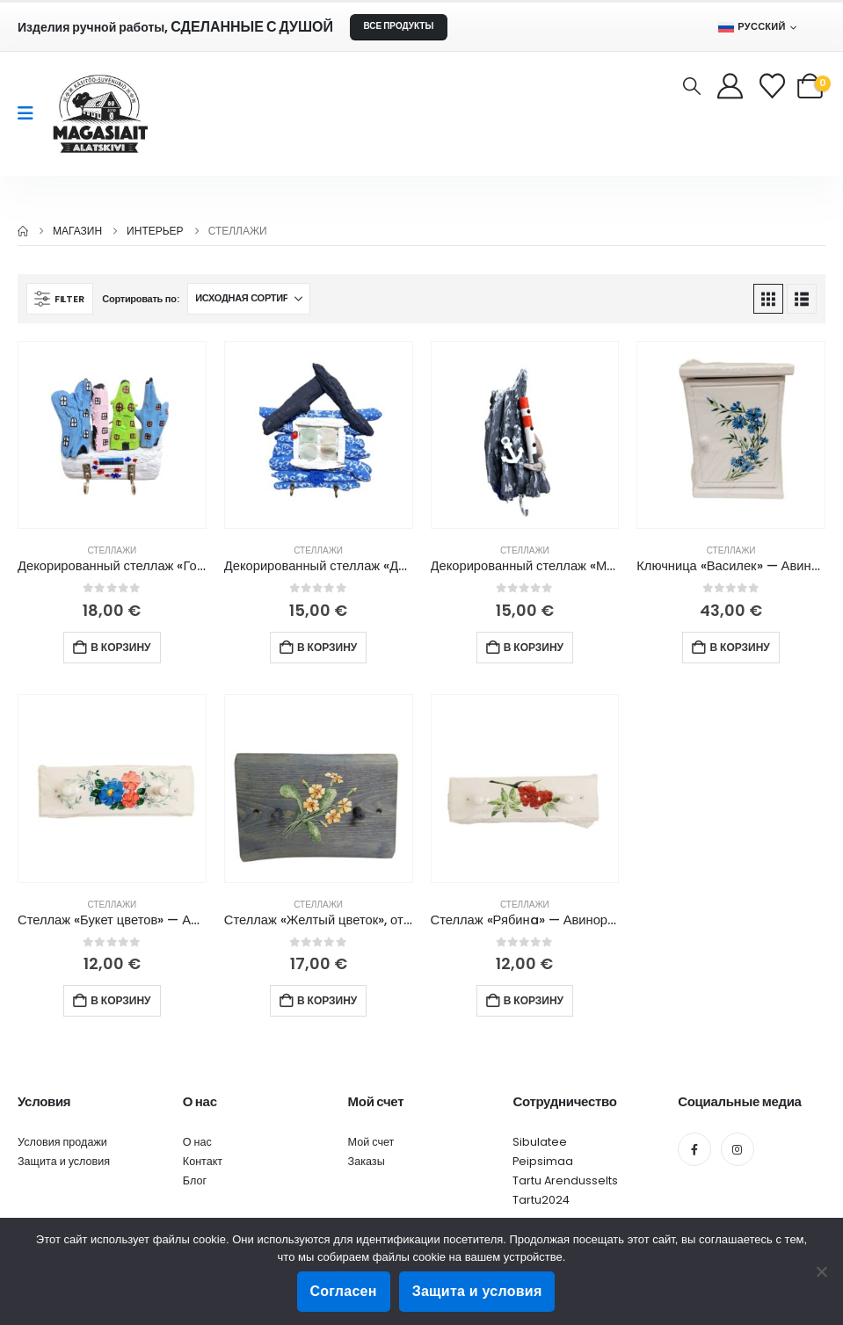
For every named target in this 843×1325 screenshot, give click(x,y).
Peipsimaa (542, 1161)
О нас (197, 1141)
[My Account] (730, 85)
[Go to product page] (112, 435)
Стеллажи (111, 550)
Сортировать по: (140, 299)
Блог (195, 1180)
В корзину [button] (120, 647)
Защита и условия (64, 1161)
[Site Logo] (100, 114)
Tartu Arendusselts (565, 1180)
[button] (691, 86)
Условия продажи (62, 1141)
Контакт (202, 1161)
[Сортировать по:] (248, 299)
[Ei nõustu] (821, 1271)
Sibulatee (539, 1141)
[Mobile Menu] (31, 113)
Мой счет (371, 1141)
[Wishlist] (774, 85)
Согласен (343, 1291)
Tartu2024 (541, 1199)
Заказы (366, 1161)
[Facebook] (694, 1149)
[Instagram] (737, 1149)
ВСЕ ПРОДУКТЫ (398, 26)
